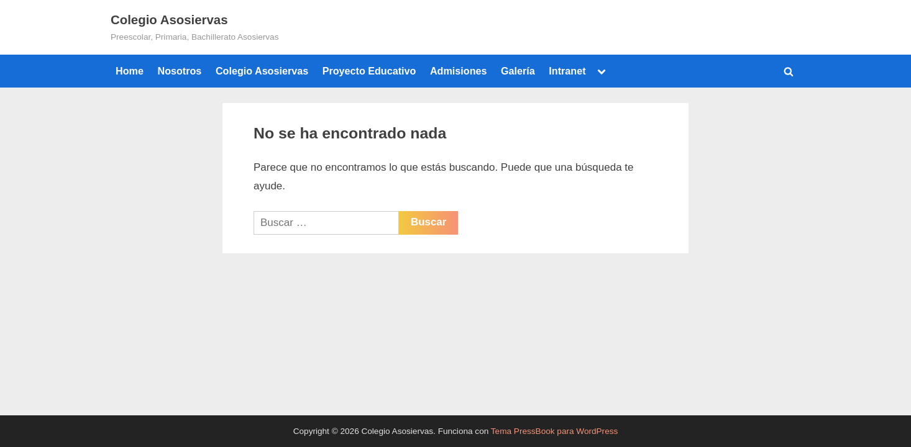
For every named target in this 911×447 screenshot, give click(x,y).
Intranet (567, 70)
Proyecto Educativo (369, 70)
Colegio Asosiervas (169, 20)
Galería (518, 70)
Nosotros (179, 70)
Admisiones (458, 70)
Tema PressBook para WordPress (554, 431)
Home (130, 70)
